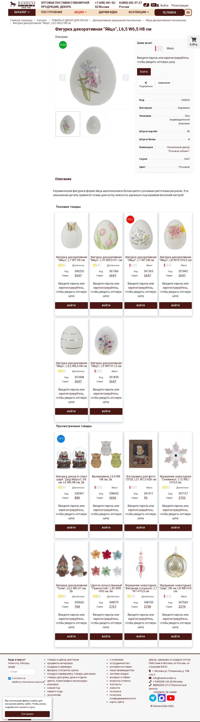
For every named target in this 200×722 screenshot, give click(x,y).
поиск (169, 12)
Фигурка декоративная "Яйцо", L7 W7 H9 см (71, 259)
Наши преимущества (122, 670)
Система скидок (119, 673)
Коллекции (139, 12)
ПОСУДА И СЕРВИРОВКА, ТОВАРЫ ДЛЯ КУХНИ (71, 673)
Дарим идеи (108, 12)
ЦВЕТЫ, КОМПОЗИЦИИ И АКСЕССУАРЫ (67, 680)
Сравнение (163, 82)
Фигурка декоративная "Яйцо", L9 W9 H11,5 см (106, 365)
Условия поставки (121, 666)
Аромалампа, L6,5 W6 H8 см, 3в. (106, 478)
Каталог (21, 12)
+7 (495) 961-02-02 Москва (105, 4)
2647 (187, 158)
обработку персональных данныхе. (28, 682)
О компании (116, 659)
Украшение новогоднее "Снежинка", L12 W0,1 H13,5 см (175, 479)
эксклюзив (54, 694)
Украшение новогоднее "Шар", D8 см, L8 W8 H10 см (175, 588)
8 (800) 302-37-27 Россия (130, 4)
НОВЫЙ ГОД (53, 687)
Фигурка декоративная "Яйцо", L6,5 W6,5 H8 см (71, 365)
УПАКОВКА (52, 684)
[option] (94, 74)
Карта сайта (117, 701)
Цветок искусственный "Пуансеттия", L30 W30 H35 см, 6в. (106, 588)
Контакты (115, 684)
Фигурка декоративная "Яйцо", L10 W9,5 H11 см (106, 259)
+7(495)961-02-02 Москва (168, 681)
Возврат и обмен (120, 677)
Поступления (51, 12)
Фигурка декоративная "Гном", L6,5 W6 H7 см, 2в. (71, 588)
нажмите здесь (27, 707)
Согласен (27, 714)
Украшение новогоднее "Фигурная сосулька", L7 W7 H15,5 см (140, 588)
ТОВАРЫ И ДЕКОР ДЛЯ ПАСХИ (63, 659)
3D (188, 12)
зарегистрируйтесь (176, 57)
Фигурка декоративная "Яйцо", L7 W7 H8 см (140, 259)
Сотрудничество (120, 663)
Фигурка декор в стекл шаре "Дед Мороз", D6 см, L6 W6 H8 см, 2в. (71, 479)
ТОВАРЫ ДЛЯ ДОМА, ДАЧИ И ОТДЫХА (67, 677)
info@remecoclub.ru (164, 678)
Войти (164, 5)
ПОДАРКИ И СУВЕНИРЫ (59, 666)
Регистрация (179, 5)
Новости (115, 687)
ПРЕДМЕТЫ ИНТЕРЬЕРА (60, 663)
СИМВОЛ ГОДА (54, 691)
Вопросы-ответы (120, 680)
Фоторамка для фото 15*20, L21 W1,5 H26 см (140, 478)
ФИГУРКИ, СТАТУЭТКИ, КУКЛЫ (63, 670)
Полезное (115, 691)
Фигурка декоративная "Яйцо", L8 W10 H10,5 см (175, 259)
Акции (80, 12)
